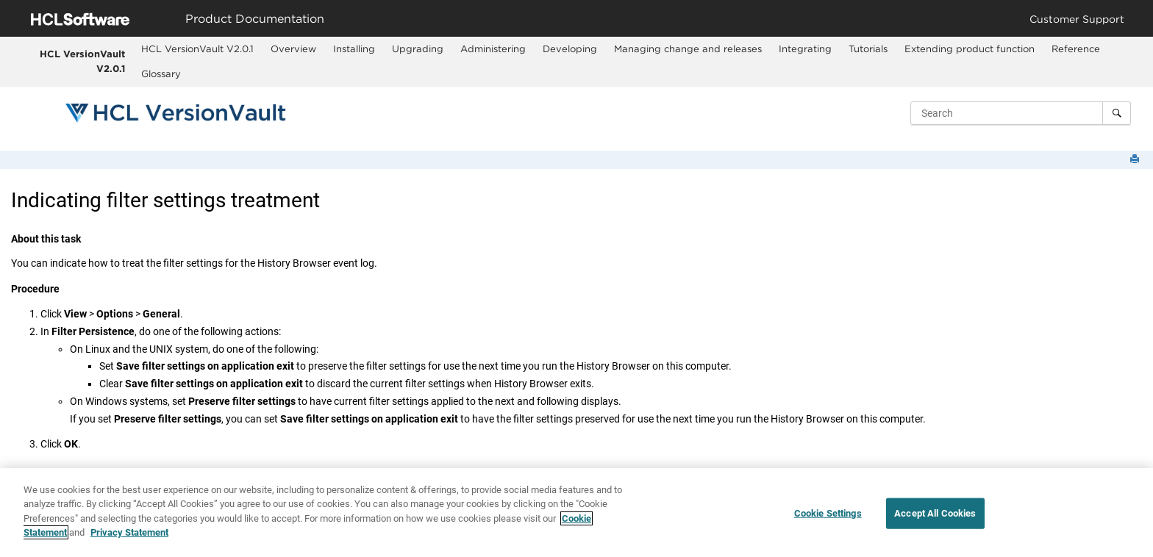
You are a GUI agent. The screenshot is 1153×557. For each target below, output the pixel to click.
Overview (293, 48)
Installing (354, 48)
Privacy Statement (129, 533)
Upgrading (417, 48)
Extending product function (969, 48)
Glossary (161, 73)
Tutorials (868, 48)
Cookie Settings (828, 513)
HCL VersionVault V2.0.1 (82, 60)
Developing (570, 48)
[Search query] (1020, 113)
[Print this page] (1136, 160)
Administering (493, 48)
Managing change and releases (688, 48)
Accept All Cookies (935, 513)
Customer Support (1076, 18)
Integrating (805, 48)
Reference (1076, 48)
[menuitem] (197, 49)
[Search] (1116, 113)
